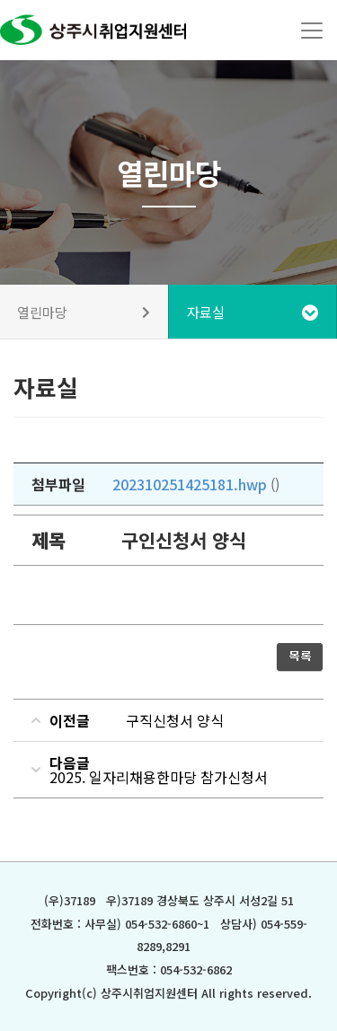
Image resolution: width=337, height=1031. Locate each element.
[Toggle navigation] (312, 30)
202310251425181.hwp (189, 484)
